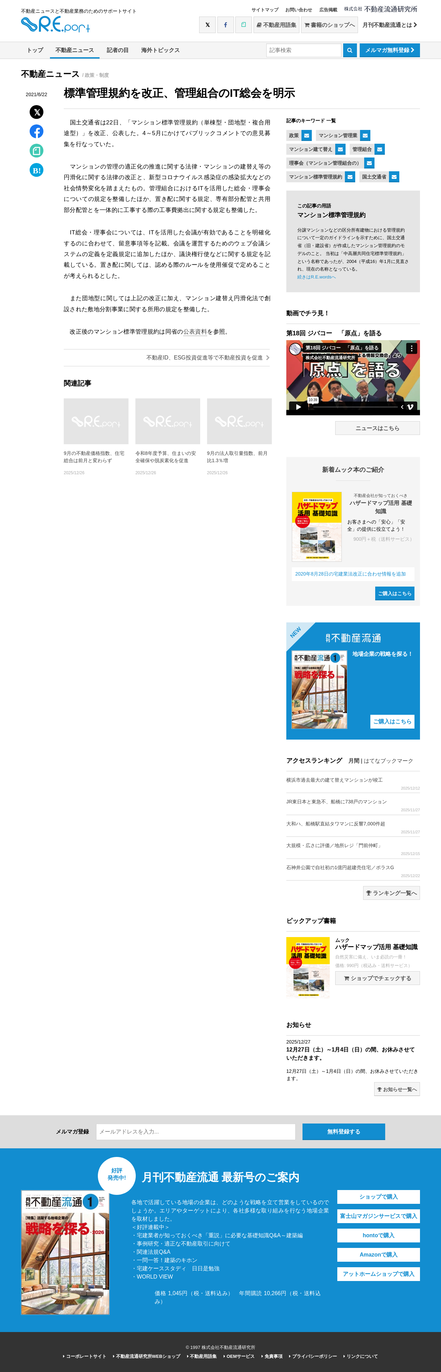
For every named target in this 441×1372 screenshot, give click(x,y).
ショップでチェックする (377, 978)
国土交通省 (374, 177)
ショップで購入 (378, 1197)
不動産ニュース (74, 50)
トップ (35, 50)
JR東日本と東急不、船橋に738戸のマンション (353, 805)
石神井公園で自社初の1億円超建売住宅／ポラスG (353, 871)
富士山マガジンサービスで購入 (378, 1216)
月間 (353, 761)
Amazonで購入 (379, 1255)
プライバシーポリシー (313, 1356)
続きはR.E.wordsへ (316, 277)
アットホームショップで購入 (378, 1274)
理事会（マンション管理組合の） (325, 163)
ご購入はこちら (395, 593)
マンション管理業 (338, 135)
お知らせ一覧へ (397, 1089)
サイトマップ (265, 9)
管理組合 (362, 149)
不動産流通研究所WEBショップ (146, 1356)
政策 (294, 135)
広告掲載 (328, 9)
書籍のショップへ (329, 25)
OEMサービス (239, 1356)
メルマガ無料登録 (389, 50)
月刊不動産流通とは (389, 25)
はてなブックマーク (388, 761)
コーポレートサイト (84, 1356)
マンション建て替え (310, 149)
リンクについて (360, 1356)
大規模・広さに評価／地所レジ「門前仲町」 (353, 849)
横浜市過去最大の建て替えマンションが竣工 (353, 784)
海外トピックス (160, 50)
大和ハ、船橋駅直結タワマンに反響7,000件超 (353, 827)
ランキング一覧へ (391, 893)
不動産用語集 (276, 25)
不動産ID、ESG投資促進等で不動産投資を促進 (208, 357)
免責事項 (272, 1356)
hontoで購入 (378, 1235)
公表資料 (195, 331)
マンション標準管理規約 (315, 177)
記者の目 (118, 50)
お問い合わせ (298, 9)
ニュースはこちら (378, 428)
